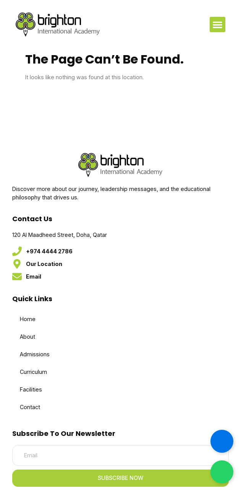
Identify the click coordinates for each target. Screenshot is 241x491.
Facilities (31, 389)
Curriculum (33, 372)
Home (28, 319)
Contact (30, 407)
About (27, 336)
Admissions (35, 354)
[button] (217, 25)
